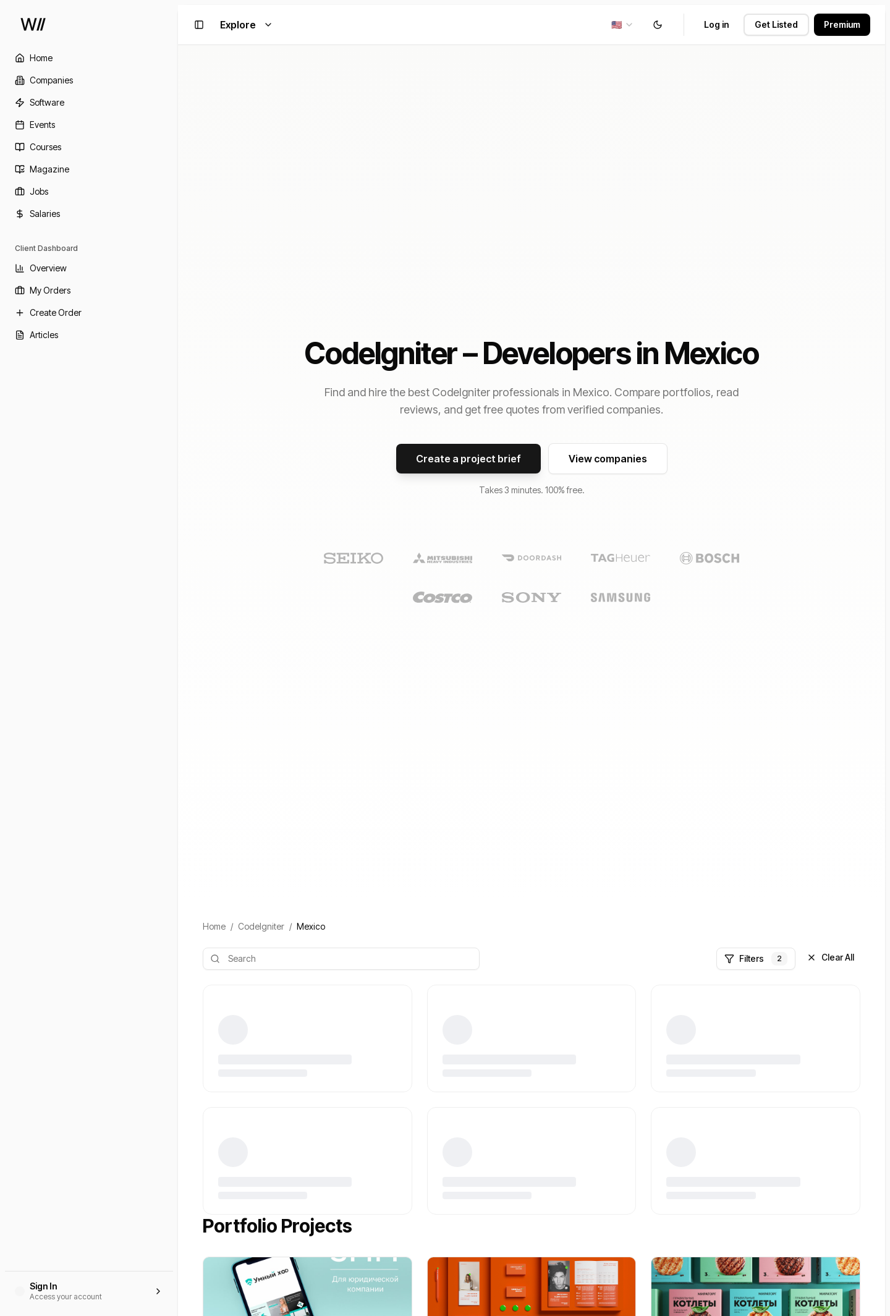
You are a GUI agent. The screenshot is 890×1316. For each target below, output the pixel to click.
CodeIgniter (261, 926)
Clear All (830, 957)
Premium (842, 24)
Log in (716, 24)
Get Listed (776, 24)
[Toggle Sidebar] (178, 658)
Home (214, 926)
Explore (246, 25)
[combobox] (623, 25)
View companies (608, 458)
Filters (755, 959)
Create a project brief (468, 458)
